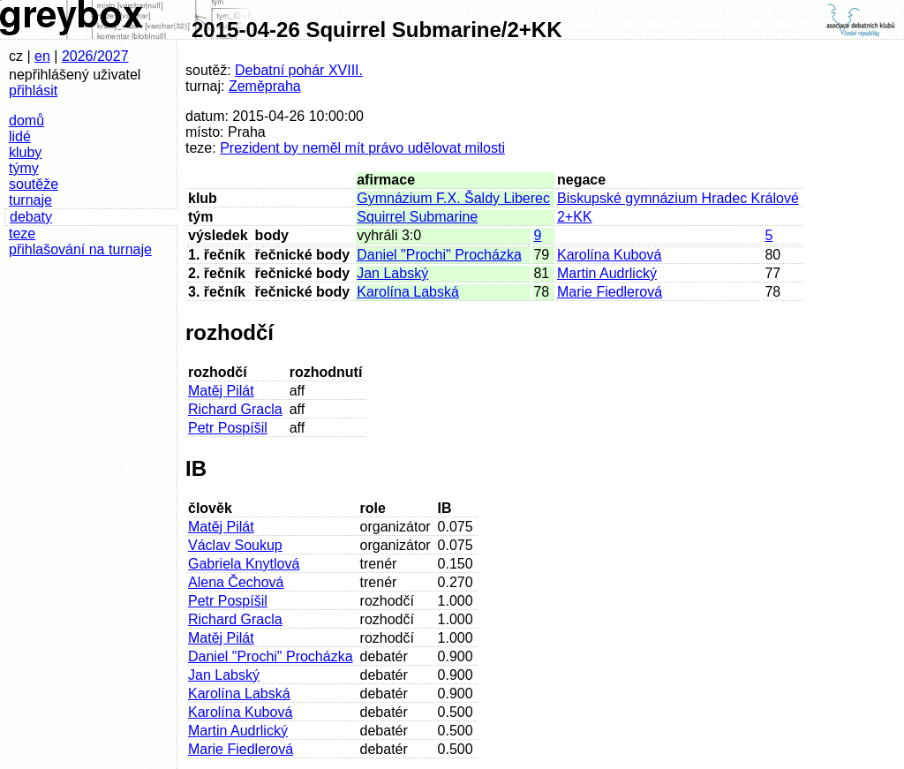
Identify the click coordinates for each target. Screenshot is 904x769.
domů (26, 120)
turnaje (30, 199)
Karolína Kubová (609, 254)
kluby (25, 152)
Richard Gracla (235, 409)
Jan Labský (392, 273)
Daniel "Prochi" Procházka (439, 254)
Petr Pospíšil (227, 427)
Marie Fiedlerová (609, 291)
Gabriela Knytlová (243, 563)
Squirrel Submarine (417, 216)
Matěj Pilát (221, 390)
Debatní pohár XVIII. (299, 70)
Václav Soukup (235, 545)
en (42, 56)
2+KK (574, 216)
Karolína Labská (408, 291)
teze (22, 233)
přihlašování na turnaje (80, 249)
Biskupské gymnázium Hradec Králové (678, 198)
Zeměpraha (265, 86)
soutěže (33, 184)
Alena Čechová (236, 582)
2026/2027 (95, 56)
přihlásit (33, 90)
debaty (31, 216)
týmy (24, 168)
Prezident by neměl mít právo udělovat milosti (362, 147)
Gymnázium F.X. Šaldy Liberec (453, 198)
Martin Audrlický (607, 273)
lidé (20, 136)
